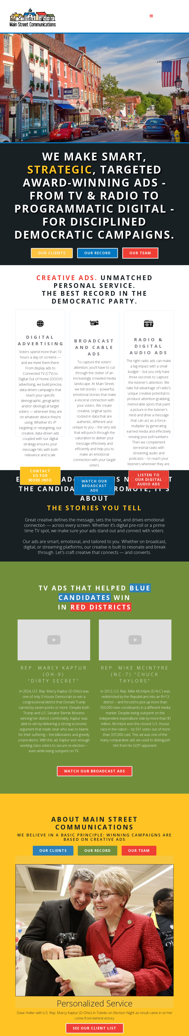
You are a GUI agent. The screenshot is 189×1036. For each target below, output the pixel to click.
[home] (32, 16)
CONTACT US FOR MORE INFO (40, 479)
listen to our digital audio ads (148, 490)
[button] (110, 16)
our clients (52, 253)
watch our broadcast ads (94, 495)
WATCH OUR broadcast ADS (94, 771)
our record (97, 253)
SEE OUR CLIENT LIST (94, 1028)
